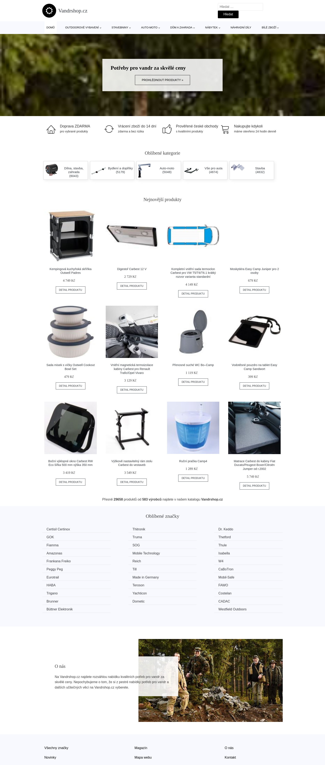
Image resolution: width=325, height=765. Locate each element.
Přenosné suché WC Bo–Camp (193, 365)
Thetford (115, 537)
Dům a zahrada (181, 27)
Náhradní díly (240, 27)
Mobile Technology (184, 545)
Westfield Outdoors (247, 584)
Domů (50, 27)
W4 (173, 552)
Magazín (141, 722)
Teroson (177, 568)
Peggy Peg (241, 552)
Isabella (238, 545)
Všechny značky (56, 722)
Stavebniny (120, 27)
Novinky (50, 731)
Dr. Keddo (178, 529)
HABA (113, 568)
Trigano (53, 576)
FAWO (237, 568)
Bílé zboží (269, 27)
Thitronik (115, 529)
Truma (52, 537)
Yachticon (116, 576)
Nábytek (211, 27)
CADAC (115, 584)
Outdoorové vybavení (82, 27)
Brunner (238, 576)
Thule (51, 545)
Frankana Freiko (59, 552)
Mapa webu (143, 731)
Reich (113, 552)
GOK (236, 529)
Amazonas (117, 545)
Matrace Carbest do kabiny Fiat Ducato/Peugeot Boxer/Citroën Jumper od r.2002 (254, 464)
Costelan (177, 576)
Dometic (53, 584)
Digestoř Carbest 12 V (132, 269)
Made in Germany (246, 560)
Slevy (48, 741)
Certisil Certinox (59, 529)
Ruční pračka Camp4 (193, 461)
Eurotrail (177, 560)
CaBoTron (116, 560)
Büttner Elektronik (184, 584)
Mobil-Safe (55, 568)
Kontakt (230, 731)
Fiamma (177, 537)
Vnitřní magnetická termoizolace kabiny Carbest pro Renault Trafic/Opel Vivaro (132, 368)
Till (49, 560)
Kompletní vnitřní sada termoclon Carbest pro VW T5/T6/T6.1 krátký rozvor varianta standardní (193, 272)
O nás (229, 722)
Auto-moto (149, 27)
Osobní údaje (144, 741)
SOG (236, 537)
